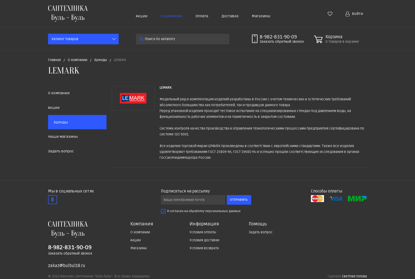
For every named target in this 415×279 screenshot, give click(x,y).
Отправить (239, 199)
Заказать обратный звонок (70, 253)
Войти (354, 13)
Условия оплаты (203, 232)
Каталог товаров (65, 39)
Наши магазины (63, 136)
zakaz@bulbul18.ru (66, 265)
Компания (141, 224)
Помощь (258, 224)
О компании (171, 16)
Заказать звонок (282, 42)
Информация (204, 224)
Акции (141, 16)
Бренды (61, 122)
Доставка (229, 16)
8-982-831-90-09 (278, 37)
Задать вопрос (61, 151)
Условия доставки (204, 240)
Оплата (201, 16)
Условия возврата (204, 248)
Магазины (261, 16)
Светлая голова (354, 276)
